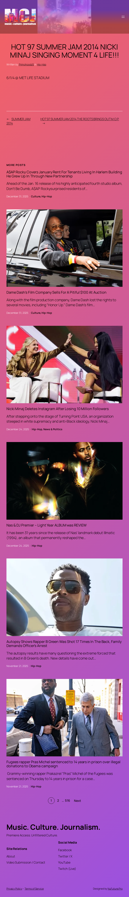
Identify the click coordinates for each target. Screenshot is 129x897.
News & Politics (52, 429)
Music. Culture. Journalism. (53, 827)
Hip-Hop (41, 64)
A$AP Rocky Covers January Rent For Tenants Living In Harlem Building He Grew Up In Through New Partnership (64, 174)
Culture (35, 196)
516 (67, 800)
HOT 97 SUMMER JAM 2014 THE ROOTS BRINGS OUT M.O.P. (79, 119)
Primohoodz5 (26, 64)
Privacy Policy (14, 888)
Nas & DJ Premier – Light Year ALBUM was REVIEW (46, 525)
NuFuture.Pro (115, 888)
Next (77, 801)
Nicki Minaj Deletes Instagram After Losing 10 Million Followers (57, 409)
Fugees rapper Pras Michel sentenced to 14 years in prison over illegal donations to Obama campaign (63, 764)
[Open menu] (123, 17)
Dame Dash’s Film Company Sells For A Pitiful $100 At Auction (56, 292)
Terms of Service (34, 888)
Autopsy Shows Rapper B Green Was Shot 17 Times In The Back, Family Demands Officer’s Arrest (64, 644)
